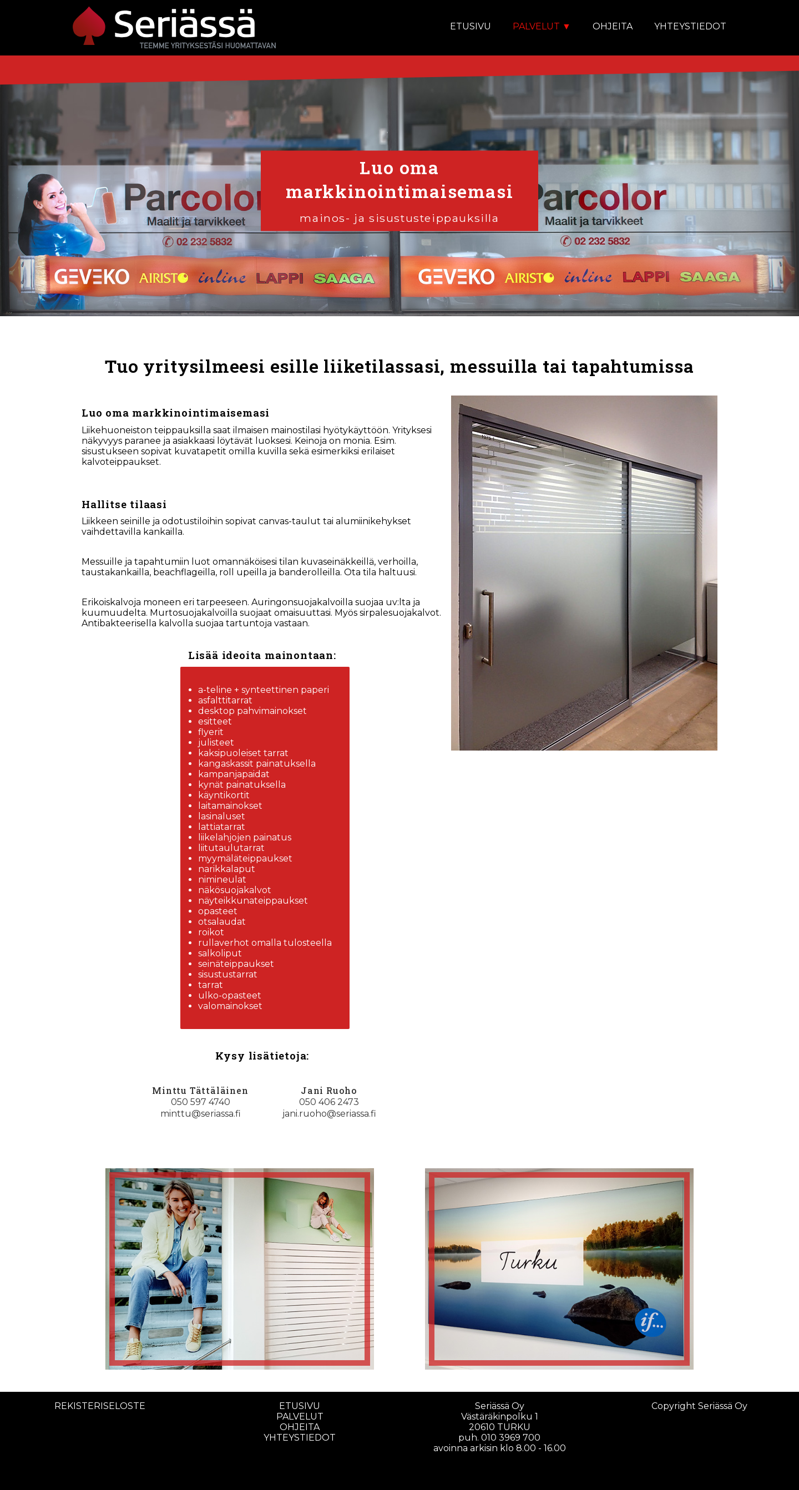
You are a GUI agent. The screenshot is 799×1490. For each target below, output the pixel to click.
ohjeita (300, 1427)
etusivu (299, 1406)
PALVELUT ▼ (542, 26)
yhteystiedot (300, 1437)
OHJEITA (613, 26)
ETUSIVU (470, 26)
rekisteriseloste (99, 1406)
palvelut (299, 1416)
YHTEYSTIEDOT (690, 26)
